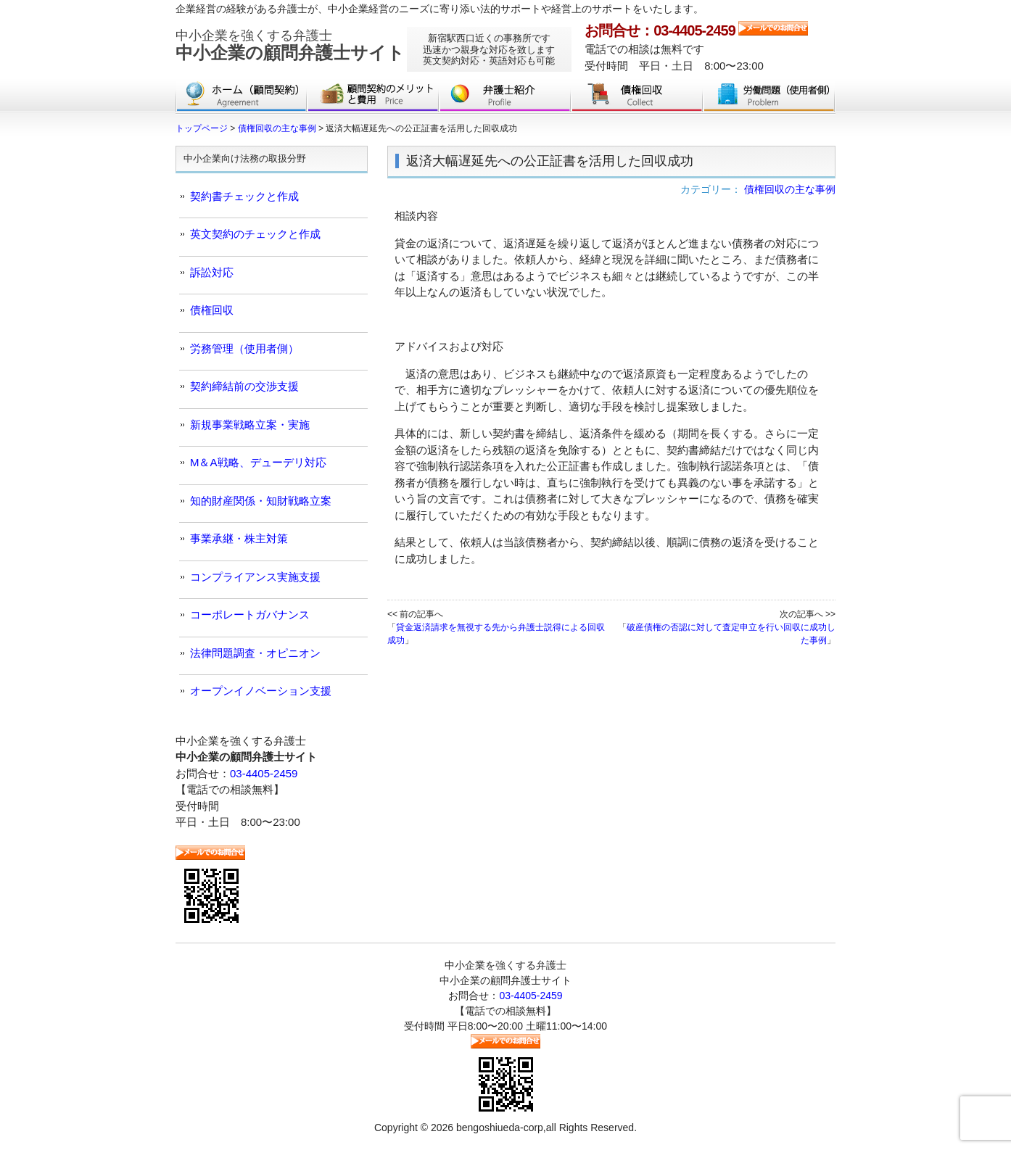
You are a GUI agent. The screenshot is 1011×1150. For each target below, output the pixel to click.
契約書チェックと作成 (244, 196)
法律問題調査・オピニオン (255, 653)
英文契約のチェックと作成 (255, 234)
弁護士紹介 (505, 98)
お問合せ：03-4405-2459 (660, 30)
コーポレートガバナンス (250, 614)
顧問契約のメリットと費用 (374, 98)
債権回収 (637, 98)
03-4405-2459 (263, 773)
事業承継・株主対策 (239, 538)
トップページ (242, 98)
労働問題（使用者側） (769, 98)
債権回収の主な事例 (789, 189)
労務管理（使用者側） (244, 348)
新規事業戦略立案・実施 (250, 424)
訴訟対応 (212, 272)
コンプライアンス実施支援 (255, 577)
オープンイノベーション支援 (260, 690)
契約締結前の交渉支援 (244, 386)
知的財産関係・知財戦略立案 (260, 501)
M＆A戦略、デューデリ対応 (258, 462)
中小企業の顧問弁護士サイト (290, 45)
